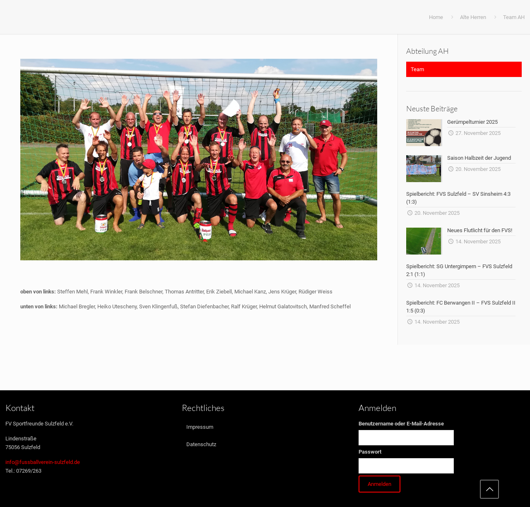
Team (417, 69)
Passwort (370, 452)
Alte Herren (473, 17)
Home (436, 17)
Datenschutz (201, 444)
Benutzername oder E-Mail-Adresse (401, 423)
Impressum (199, 427)
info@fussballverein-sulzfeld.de (42, 462)
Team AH (514, 17)
